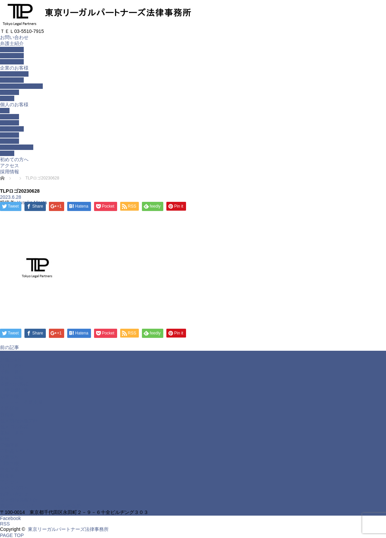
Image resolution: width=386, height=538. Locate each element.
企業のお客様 (14, 68)
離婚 (5, 110)
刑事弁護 (9, 135)
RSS (5, 523)
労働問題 (9, 141)
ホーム (7, 353)
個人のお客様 (14, 104)
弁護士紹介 (12, 43)
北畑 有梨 (12, 61)
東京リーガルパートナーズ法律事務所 (40, 506)
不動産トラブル (16, 147)
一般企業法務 (14, 74)
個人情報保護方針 (19, 420)
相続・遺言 (12, 129)
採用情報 (9, 171)
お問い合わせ (14, 37)
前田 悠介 (12, 49)
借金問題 (9, 116)
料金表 (7, 153)
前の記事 (9, 347)
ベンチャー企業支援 (21, 86)
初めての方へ (14, 159)
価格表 (7, 98)
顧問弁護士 (12, 80)
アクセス (9, 165)
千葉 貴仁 (12, 55)
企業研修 (9, 92)
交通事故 (9, 123)
